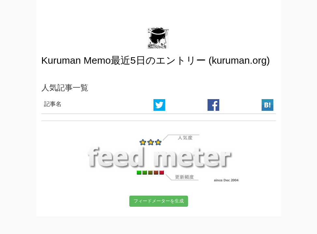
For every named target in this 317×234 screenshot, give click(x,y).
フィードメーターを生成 (159, 200)
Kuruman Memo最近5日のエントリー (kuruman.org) (155, 60)
